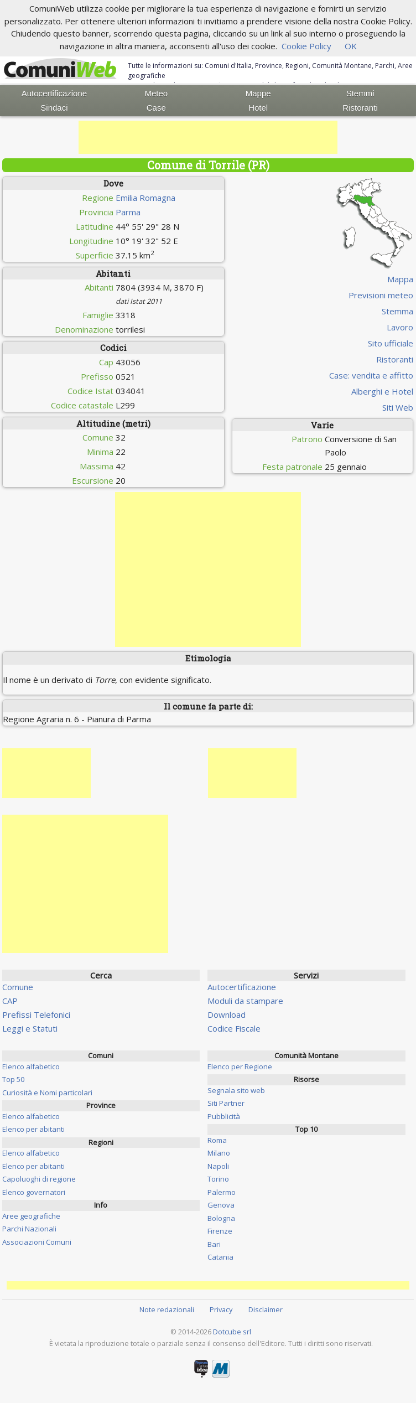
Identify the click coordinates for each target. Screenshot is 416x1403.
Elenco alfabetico (31, 1066)
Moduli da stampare (245, 1000)
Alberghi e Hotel (382, 391)
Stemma (397, 311)
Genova (221, 1205)
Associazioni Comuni (36, 1242)
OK (351, 45)
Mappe (258, 93)
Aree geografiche (31, 1216)
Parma (128, 212)
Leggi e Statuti (30, 1028)
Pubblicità (223, 1116)
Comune (17, 986)
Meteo (156, 93)
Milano (218, 1153)
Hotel (258, 107)
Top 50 (13, 1079)
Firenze (219, 1231)
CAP (10, 1000)
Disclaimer (265, 1309)
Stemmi (360, 93)
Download (226, 1014)
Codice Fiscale (234, 1028)
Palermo (221, 1192)
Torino (218, 1179)
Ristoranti (359, 107)
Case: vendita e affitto (371, 375)
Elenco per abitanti (33, 1129)
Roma (217, 1140)
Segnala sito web (236, 1090)
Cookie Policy (306, 45)
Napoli (218, 1166)
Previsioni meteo (381, 295)
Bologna (221, 1218)
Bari (214, 1244)
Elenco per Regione (239, 1066)
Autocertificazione (54, 93)
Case (156, 107)
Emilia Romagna (145, 197)
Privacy (221, 1309)
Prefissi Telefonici (36, 1014)
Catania (220, 1257)
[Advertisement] (208, 137)
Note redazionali (166, 1309)
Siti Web (397, 407)
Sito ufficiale (390, 343)
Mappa (400, 278)
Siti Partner (226, 1103)
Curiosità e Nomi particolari (47, 1092)
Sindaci (53, 107)
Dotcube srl (232, 1332)
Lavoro (400, 327)
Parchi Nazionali (29, 1229)
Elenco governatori (33, 1192)
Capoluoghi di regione (39, 1179)
